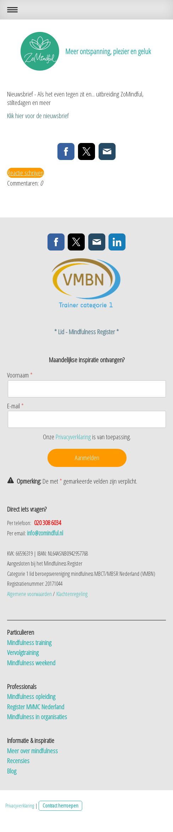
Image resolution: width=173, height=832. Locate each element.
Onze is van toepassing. (87, 436)
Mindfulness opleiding (32, 696)
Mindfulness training (30, 642)
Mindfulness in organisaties (37, 716)
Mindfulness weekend (31, 662)
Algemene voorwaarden (29, 594)
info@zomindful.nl (45, 533)
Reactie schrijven (25, 172)
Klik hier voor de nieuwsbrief (38, 115)
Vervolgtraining (23, 652)
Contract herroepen (60, 805)
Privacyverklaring (73, 436)
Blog (11, 771)
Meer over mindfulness (33, 750)
